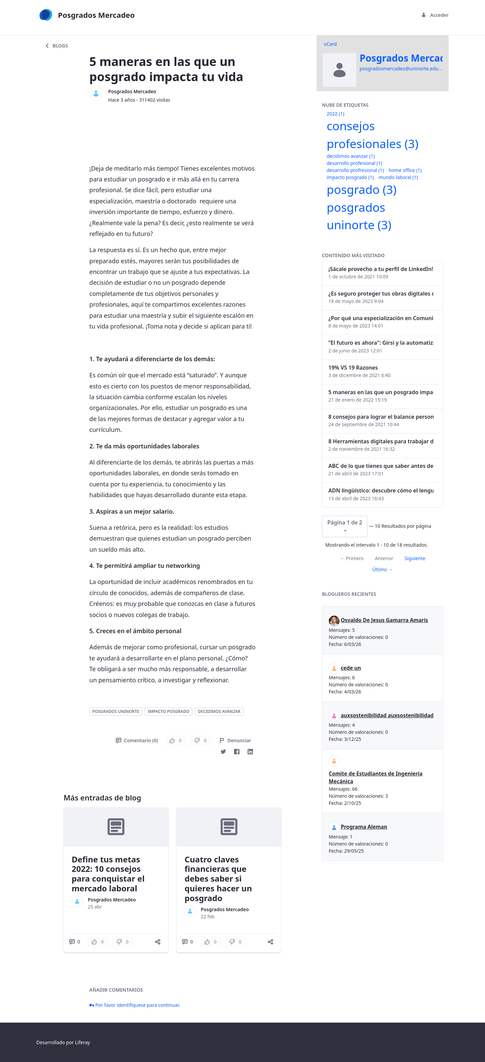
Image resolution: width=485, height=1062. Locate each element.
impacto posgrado (168, 711)
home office (405, 170)
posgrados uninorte (115, 711)
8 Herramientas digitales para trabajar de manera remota (380, 441)
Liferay (82, 1042)
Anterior (384, 558)
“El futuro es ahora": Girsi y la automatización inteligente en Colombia (380, 342)
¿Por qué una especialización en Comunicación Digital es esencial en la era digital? (380, 318)
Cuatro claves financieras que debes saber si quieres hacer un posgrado (218, 878)
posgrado (361, 189)
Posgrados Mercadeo (132, 91)
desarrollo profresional (355, 170)
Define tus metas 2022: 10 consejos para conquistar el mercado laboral (108, 874)
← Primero (351, 558)
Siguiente (415, 558)
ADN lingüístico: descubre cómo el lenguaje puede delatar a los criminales (380, 490)
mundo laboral (398, 177)
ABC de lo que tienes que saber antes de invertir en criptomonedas (380, 466)
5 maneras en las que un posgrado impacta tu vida (380, 392)
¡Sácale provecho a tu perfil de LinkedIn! (380, 269)
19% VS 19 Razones (353, 367)
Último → (382, 569)
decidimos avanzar (219, 711)
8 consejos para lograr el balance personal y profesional (380, 416)
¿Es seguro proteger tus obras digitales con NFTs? (380, 293)
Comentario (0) (137, 740)
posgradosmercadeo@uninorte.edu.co (402, 68)
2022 (335, 113)
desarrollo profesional (354, 163)
